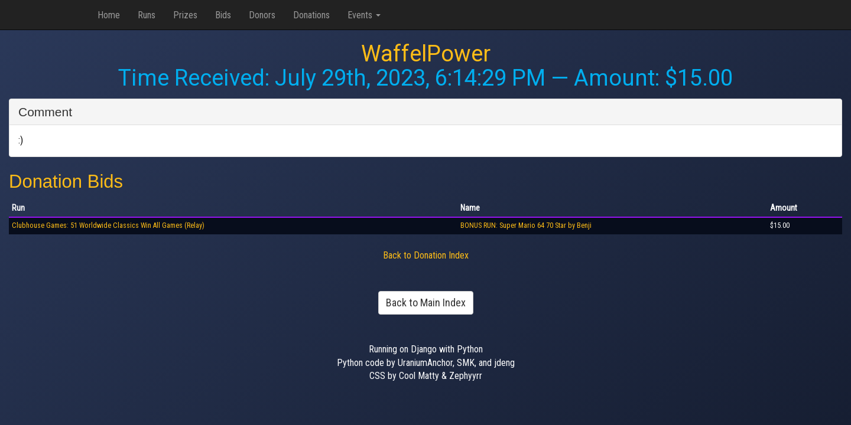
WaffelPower (426, 54)
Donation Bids (66, 181)
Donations (311, 15)
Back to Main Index (426, 302)
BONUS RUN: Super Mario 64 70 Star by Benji (526, 225)
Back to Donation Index (426, 255)
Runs (146, 15)
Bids (223, 15)
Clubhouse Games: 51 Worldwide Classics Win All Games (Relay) (108, 225)
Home (109, 15)
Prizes (185, 15)
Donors (262, 15)
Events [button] (364, 15)
